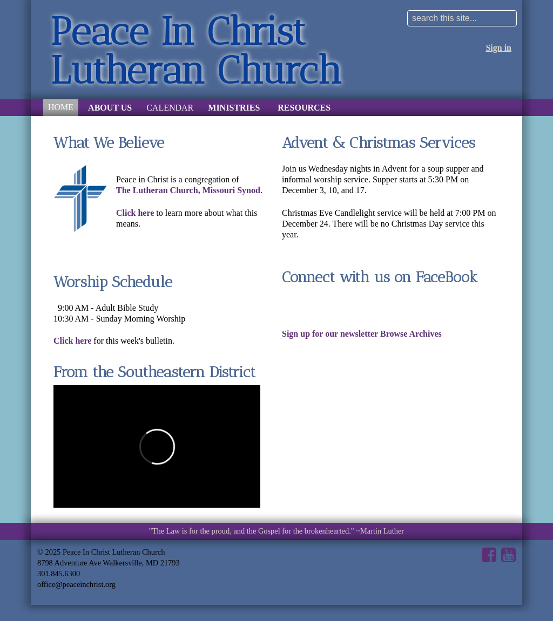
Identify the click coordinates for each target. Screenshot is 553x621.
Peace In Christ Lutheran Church (195, 50)
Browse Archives (411, 333)
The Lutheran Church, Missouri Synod (188, 190)
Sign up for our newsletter (330, 333)
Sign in (498, 47)
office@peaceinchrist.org (76, 584)
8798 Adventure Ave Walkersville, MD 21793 (108, 562)
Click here (135, 212)
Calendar (169, 107)
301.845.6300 (58, 573)
